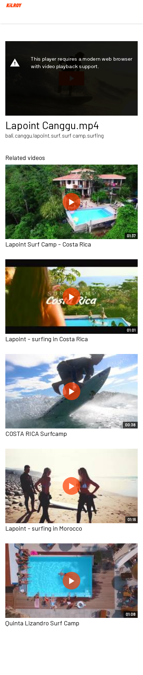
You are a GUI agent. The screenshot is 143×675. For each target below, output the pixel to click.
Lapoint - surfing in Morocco (43, 528)
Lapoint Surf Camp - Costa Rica (48, 244)
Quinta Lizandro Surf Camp (42, 623)
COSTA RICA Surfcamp (36, 433)
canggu (23, 135)
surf (56, 135)
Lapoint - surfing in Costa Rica (46, 339)
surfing (95, 135)
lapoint (41, 135)
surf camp (74, 135)
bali (9, 135)
